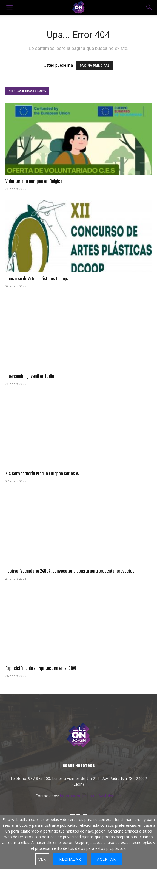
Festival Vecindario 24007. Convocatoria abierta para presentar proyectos (70, 571)
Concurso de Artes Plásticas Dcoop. (36, 279)
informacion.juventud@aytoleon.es (91, 795)
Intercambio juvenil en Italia (29, 376)
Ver (42, 859)
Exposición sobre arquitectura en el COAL (41, 668)
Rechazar (70, 859)
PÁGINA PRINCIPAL (94, 65)
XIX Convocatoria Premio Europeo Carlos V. (42, 474)
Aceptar (106, 859)
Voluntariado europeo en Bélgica (33, 181)
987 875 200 (39, 778)
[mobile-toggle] (9, 7)
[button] (149, 7)
